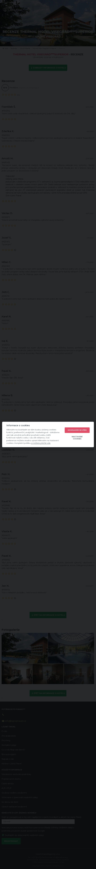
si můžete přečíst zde (40, 443)
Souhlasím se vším (77, 430)
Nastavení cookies (77, 438)
